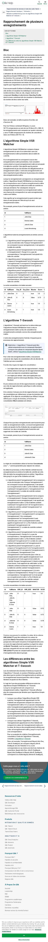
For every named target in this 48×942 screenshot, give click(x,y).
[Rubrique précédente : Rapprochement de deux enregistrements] (12, 786)
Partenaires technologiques (14, 873)
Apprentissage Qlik (11, 808)
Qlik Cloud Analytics (11, 839)
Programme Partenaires (13, 902)
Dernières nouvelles (11, 907)
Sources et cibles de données (15, 876)
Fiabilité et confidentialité (13, 862)
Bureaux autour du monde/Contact (16, 910)
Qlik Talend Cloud (11, 829)
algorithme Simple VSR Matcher (30, 352)
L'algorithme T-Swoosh (13, 38)
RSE (6, 894)
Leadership (9, 891)
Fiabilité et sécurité (11, 860)
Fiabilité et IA (9, 865)
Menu (45, 4)
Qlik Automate (9, 848)
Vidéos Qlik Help (10, 800)
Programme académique (13, 899)
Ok (24, 935)
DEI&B (7, 896)
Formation (8, 805)
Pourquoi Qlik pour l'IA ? (13, 868)
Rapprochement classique (14, 11)
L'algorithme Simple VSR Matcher (16, 36)
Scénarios (27, 11)
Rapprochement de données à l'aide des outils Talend (23, 9)
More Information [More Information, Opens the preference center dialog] (24, 939)
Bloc (7, 33)
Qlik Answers (9, 842)
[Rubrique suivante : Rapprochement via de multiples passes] (35, 786)
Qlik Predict (9, 845)
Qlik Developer (10, 802)
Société (7, 888)
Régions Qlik (9, 879)
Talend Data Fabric (11, 831)
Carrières (8, 905)
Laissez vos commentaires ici (16, 777)
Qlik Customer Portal (12, 811)
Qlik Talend (8, 826)
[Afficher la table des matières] (3, 9)
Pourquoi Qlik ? (10, 857)
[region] (24, 930)
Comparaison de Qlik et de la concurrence (19, 871)
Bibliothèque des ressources (14, 813)
